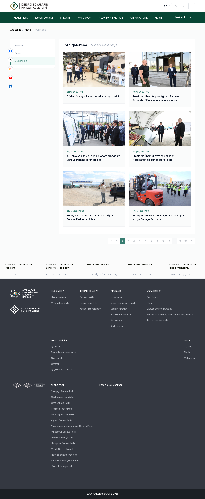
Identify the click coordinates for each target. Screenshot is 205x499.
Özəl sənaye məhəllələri (62, 397)
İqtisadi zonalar (89, 291)
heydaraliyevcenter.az (139, 274)
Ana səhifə (15, 29)
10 (169, 241)
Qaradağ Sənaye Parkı (62, 414)
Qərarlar (55, 364)
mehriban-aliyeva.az (56, 274)
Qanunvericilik (59, 340)
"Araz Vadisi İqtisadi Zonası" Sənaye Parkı (71, 426)
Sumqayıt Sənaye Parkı (62, 391)
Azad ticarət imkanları (121, 314)
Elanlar (18, 53)
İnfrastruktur (116, 297)
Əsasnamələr (57, 358)
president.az (11, 274)
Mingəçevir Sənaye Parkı (63, 431)
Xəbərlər (19, 45)
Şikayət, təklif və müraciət (159, 309)
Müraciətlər (154, 291)
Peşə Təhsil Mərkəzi (110, 385)
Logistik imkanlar (119, 309)
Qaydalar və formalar (61, 369)
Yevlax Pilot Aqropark (90, 309)
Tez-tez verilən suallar (158, 320)
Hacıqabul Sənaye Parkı (63, 443)
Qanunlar (55, 346)
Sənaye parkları (87, 297)
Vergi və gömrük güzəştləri (124, 303)
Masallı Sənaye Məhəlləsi (63, 449)
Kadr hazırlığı (117, 326)
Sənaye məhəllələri (89, 303)
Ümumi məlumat (58, 297)
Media (28, 29)
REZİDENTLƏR (58, 385)
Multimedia (40, 29)
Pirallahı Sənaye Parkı (61, 408)
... (174, 241)
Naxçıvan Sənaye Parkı (62, 437)
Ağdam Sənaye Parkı (61, 420)
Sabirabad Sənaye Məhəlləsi (65, 460)
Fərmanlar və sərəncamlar (63, 352)
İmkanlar (116, 291)
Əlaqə (149, 303)
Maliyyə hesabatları (60, 303)
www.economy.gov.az (180, 274)
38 (180, 241)
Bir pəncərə (116, 320)
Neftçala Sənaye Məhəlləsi (64, 455)
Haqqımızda (57, 291)
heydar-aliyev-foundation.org (102, 274)
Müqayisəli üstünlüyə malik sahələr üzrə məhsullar (171, 314)
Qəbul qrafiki (153, 297)
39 (185, 241)
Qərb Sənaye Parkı (60, 403)
